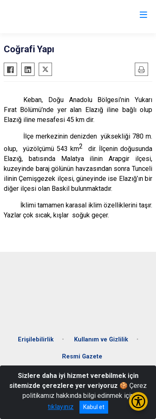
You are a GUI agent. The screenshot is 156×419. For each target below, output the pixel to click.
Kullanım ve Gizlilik (101, 339)
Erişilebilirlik (36, 339)
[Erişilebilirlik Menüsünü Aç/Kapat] (138, 401)
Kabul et (93, 407)
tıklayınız (61, 407)
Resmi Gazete (82, 356)
